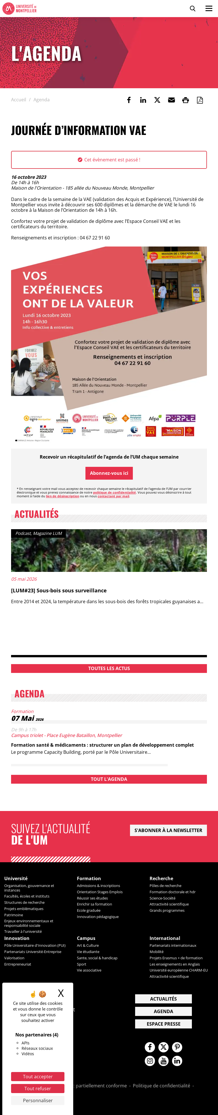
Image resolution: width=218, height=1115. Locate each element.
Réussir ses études (92, 898)
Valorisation (14, 957)
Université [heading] (16, 878)
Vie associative (89, 970)
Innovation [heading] (17, 938)
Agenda (163, 1011)
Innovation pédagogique (98, 916)
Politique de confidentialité (161, 1086)
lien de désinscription (62, 496)
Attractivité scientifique (169, 904)
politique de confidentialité (114, 492)
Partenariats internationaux (173, 945)
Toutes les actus (109, 668)
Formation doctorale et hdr (173, 891)
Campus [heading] (86, 938)
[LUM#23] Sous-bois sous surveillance (59, 590)
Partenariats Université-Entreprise (32, 951)
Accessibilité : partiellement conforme (86, 1086)
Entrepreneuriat (17, 964)
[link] (129, 100)
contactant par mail (113, 496)
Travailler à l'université (23, 931)
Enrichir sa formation (94, 904)
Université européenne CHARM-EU (179, 970)
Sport (81, 964)
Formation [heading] (89, 878)
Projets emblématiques (23, 908)
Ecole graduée (88, 910)
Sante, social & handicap (97, 957)
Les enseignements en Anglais (175, 964)
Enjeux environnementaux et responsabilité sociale (28, 923)
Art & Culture (88, 945)
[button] (171, 100)
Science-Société (162, 898)
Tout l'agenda (109, 779)
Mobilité (157, 951)
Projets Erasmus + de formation (176, 957)
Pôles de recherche (165, 885)
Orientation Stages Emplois (100, 891)
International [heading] (165, 938)
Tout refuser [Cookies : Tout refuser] (37, 1088)
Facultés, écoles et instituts (26, 896)
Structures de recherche (24, 902)
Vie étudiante (88, 951)
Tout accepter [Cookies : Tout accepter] (38, 1076)
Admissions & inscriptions (98, 885)
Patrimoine (13, 914)
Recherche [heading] (161, 878)
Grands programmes (167, 910)
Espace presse (164, 1024)
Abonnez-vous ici (109, 473)
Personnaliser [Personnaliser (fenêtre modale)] (38, 1100)
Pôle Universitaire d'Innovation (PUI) (35, 945)
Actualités (163, 999)
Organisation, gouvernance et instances (29, 887)
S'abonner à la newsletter (168, 830)
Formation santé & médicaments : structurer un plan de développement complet (102, 745)
